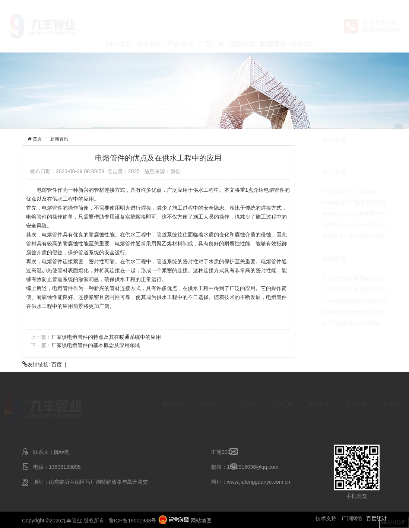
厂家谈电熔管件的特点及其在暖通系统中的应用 (106, 337)
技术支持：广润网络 (339, 518)
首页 (36, 138)
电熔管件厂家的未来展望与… (339, 214)
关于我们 (149, 27)
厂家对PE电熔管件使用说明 (337, 301)
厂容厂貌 (211, 27)
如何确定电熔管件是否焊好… (339, 312)
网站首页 (119, 27)
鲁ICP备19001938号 (132, 521)
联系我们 (303, 27)
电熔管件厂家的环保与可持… (339, 225)
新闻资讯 (273, 27)
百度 (56, 365)
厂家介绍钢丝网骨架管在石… (339, 279)
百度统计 (376, 518)
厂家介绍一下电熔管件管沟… (339, 290)
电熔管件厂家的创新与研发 (336, 236)
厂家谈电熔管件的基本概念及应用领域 (95, 345)
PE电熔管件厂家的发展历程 (337, 203)
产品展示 (180, 27)
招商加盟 (242, 27)
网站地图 (201, 521)
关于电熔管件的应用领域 (333, 323)
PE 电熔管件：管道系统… (335, 191)
